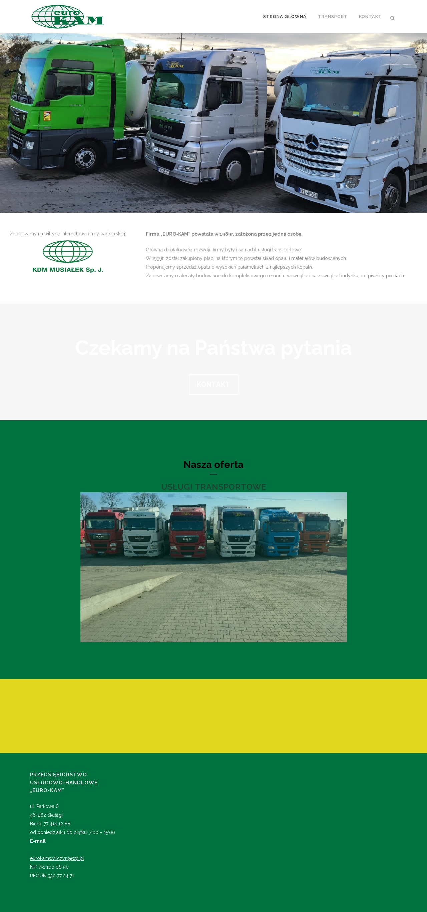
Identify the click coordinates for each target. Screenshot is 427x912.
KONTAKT (214, 384)
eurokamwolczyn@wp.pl (57, 858)
